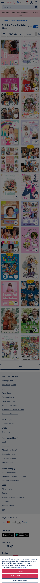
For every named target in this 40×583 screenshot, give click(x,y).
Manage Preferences (20, 580)
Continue (20, 571)
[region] (20, 569)
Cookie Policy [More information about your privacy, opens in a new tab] (21, 567)
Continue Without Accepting (20, 576)
